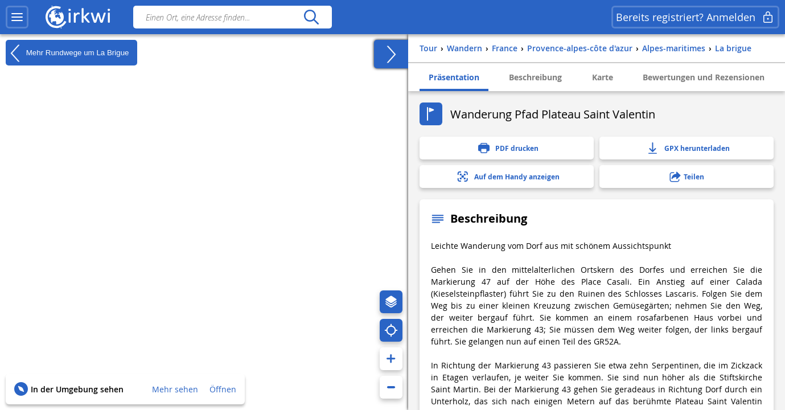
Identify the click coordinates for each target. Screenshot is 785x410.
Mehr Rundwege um (67, 53)
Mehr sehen (175, 389)
